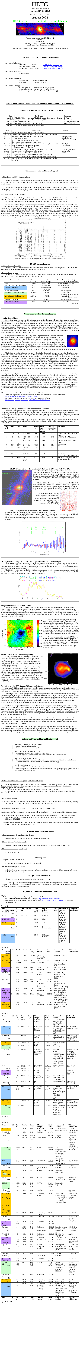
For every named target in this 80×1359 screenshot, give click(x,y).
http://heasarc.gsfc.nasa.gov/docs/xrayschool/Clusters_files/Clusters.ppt (27, 400)
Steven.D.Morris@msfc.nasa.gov (53, 66)
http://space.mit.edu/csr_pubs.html (49, 898)
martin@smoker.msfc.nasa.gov (53, 68)
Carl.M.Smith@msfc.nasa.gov (52, 65)
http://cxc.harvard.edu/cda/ (54, 900)
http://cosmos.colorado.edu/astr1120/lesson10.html (21, 396)
